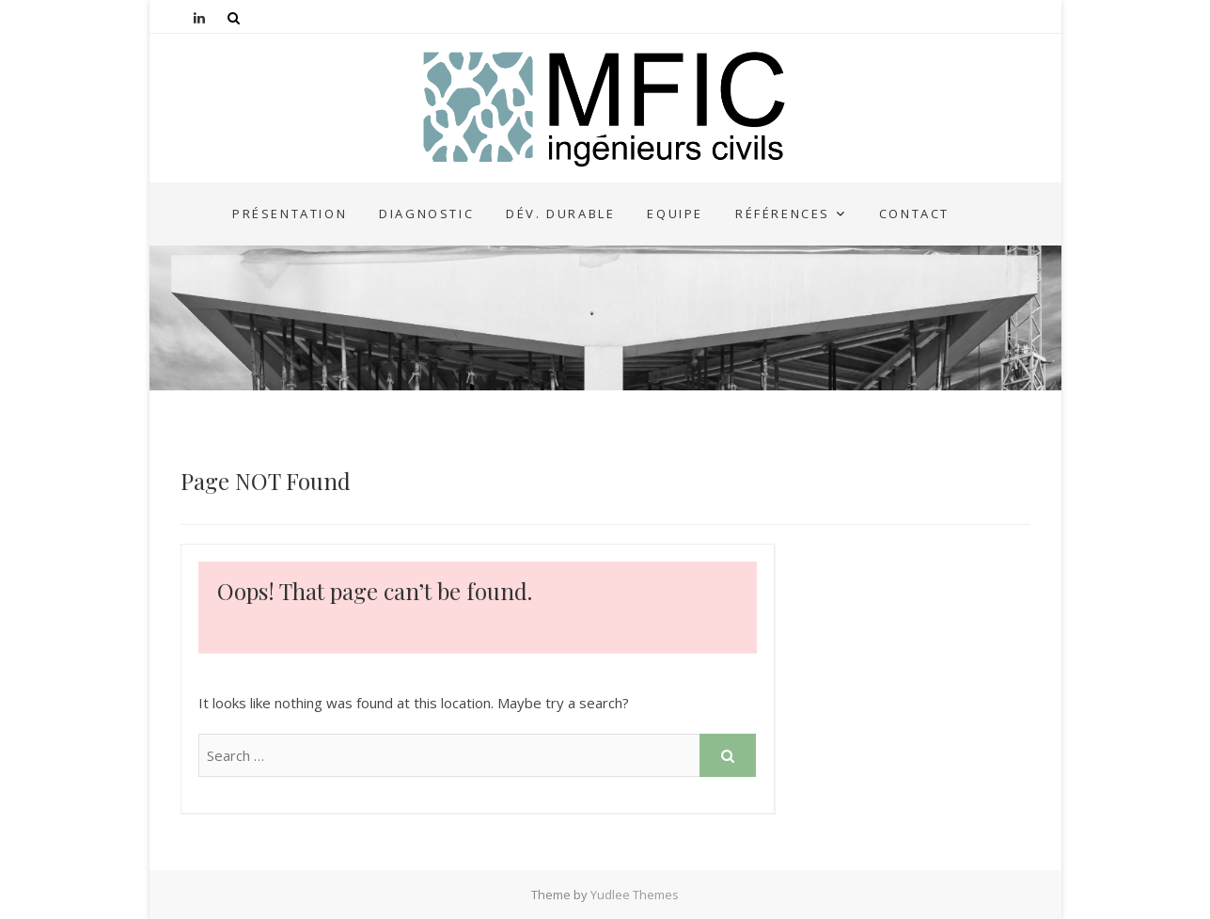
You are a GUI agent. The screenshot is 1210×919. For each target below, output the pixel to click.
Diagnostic (426, 213)
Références (782, 213)
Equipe (675, 213)
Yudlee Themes (634, 894)
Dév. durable (560, 213)
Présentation (289, 213)
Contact (914, 213)
